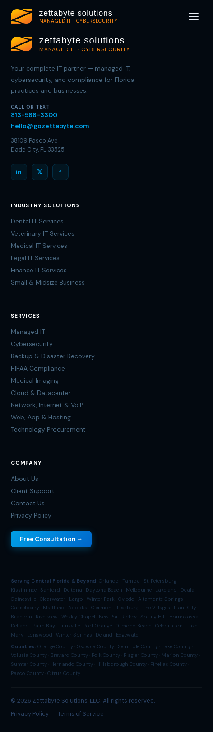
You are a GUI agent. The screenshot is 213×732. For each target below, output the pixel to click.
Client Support (33, 491)
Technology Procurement (48, 429)
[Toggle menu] (193, 16)
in (19, 172)
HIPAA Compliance (38, 368)
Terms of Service (81, 714)
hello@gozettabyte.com (50, 126)
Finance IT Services (39, 270)
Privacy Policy (31, 515)
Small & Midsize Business (48, 282)
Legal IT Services (35, 258)
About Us (24, 479)
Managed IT (28, 332)
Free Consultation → (51, 539)
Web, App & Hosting (41, 417)
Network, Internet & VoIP (47, 405)
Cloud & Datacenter (41, 393)
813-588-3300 (34, 115)
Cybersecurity (32, 344)
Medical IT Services (39, 246)
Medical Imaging (35, 380)
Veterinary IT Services (42, 233)
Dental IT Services (37, 221)
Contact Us (28, 503)
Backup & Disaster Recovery (53, 356)
